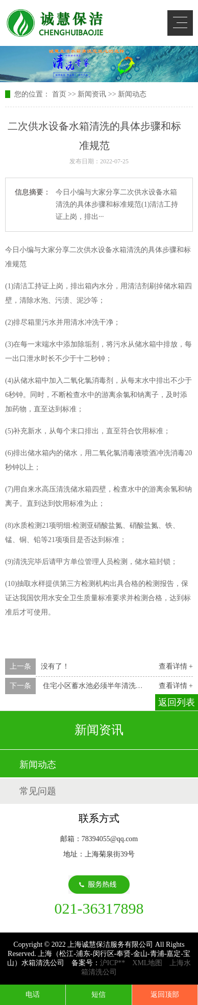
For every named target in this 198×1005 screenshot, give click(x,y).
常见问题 (37, 791)
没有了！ (55, 666)
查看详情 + (176, 666)
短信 (98, 994)
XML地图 (147, 963)
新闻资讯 (92, 94)
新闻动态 (132, 94)
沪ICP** (113, 963)
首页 (59, 94)
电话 (33, 994)
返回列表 (176, 702)
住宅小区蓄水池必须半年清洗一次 (95, 686)
